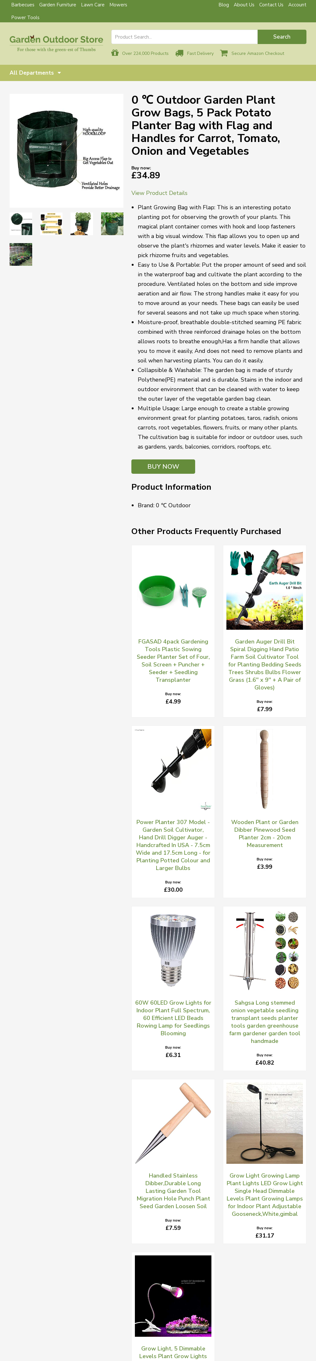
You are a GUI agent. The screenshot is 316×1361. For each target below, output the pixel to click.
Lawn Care (93, 5)
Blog (223, 5)
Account (297, 5)
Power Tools (25, 17)
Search (281, 37)
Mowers (118, 5)
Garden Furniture (57, 5)
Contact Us (271, 5)
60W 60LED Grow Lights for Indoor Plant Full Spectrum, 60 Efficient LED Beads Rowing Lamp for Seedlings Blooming (173, 1018)
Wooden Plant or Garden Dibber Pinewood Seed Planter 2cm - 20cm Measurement (264, 833)
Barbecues (22, 5)
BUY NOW (163, 466)
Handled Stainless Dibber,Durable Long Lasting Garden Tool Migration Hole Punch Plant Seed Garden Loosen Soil (173, 1191)
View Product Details (159, 193)
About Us (244, 5)
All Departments (35, 73)
